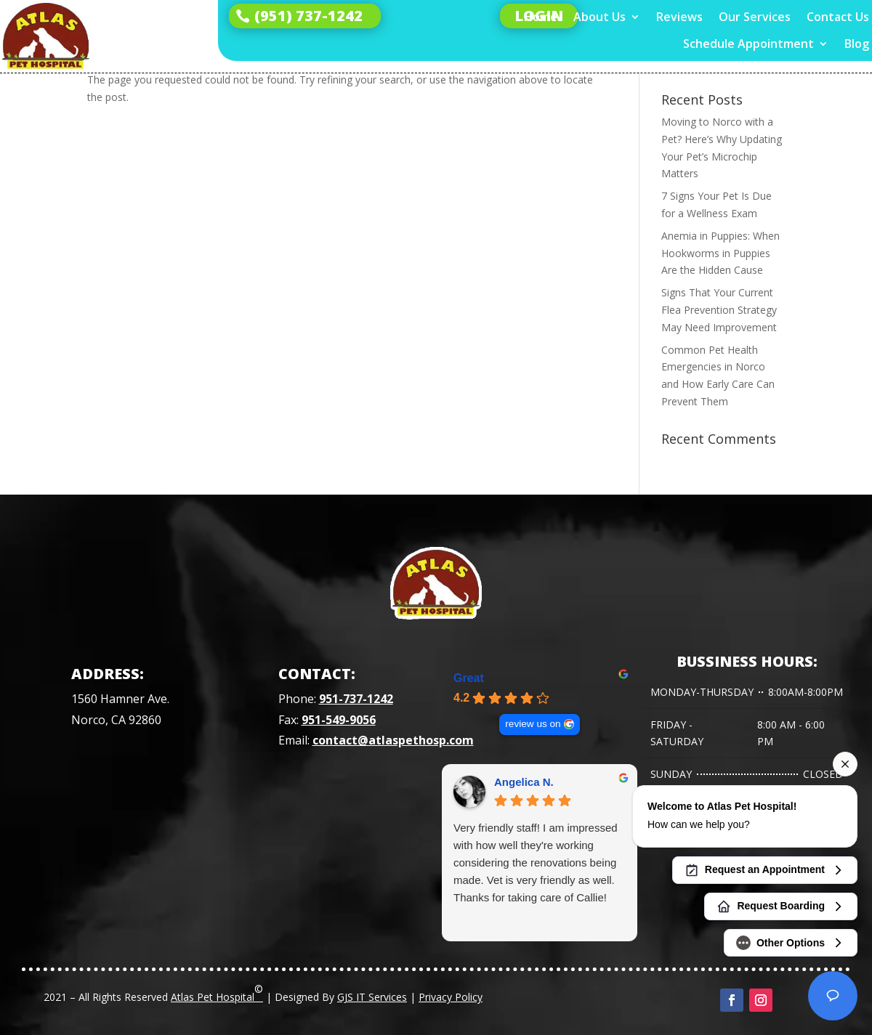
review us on (532, 723)
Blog (856, 44)
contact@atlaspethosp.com (393, 740)
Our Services (755, 17)
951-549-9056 (339, 720)
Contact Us (838, 17)
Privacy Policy (451, 997)
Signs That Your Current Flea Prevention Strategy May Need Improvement (719, 309)
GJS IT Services (372, 997)
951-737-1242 (356, 699)
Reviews (679, 17)
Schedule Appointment (748, 44)
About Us (599, 17)
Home (540, 17)
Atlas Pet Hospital (217, 993)
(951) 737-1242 (308, 15)
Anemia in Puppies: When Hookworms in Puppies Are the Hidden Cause (720, 253)
